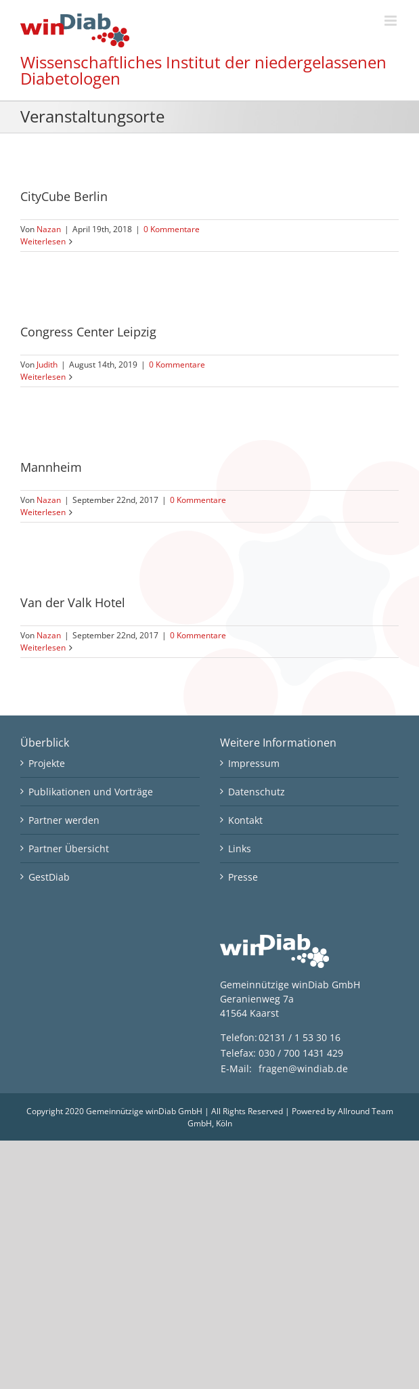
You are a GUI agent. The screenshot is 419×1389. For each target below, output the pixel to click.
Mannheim (51, 467)
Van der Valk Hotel (72, 602)
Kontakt (245, 820)
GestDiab (49, 876)
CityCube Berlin (64, 196)
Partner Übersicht (68, 848)
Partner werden (64, 820)
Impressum (254, 763)
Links (239, 848)
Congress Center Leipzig (88, 332)
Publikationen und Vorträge (90, 791)
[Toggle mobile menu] (391, 21)
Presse (243, 876)
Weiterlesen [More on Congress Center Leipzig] (43, 376)
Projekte (46, 763)
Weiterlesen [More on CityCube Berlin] (43, 241)
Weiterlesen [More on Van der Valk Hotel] (43, 647)
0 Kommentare (172, 229)
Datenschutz (256, 791)
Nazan (49, 229)
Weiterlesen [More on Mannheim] (43, 512)
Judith (47, 364)
